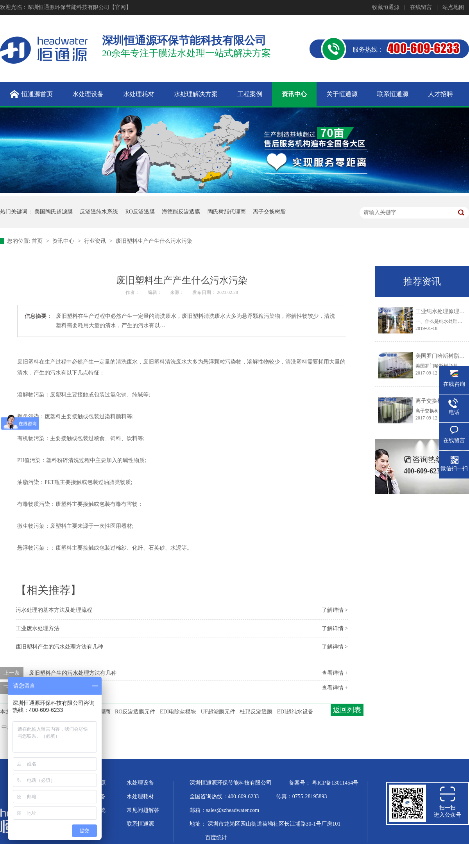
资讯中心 (64, 241)
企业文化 (89, 824)
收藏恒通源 (385, 7)
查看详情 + (335, 673)
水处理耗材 (140, 796)
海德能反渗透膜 (181, 212)
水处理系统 (92, 810)
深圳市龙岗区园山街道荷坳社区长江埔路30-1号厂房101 (274, 824)
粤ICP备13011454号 (335, 783)
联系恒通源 (140, 824)
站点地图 (453, 7)
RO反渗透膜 (140, 212)
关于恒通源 (92, 783)
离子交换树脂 (269, 212)
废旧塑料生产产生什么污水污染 (154, 241)
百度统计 (216, 837)
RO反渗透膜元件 (135, 712)
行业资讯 (95, 241)
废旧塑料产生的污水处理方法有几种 (59, 647)
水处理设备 (140, 783)
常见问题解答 (143, 810)
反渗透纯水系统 (99, 212)
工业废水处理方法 (37, 628)
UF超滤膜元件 (218, 712)
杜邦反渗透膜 (256, 712)
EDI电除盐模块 (178, 712)
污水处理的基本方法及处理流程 (54, 610)
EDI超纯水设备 (295, 712)
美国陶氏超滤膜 (53, 212)
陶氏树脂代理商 (227, 212)
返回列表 (347, 710)
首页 (38, 241)
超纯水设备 (92, 796)
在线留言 (421, 7)
